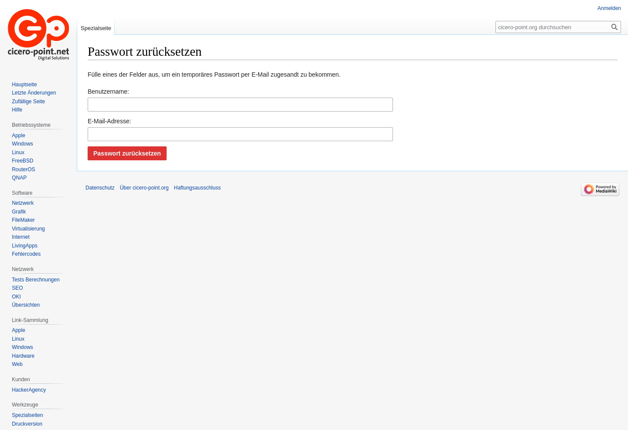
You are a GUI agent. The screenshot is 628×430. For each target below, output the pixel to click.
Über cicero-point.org (144, 188)
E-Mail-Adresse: (109, 121)
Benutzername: (108, 91)
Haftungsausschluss (197, 188)
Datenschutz (100, 188)
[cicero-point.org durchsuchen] (558, 27)
